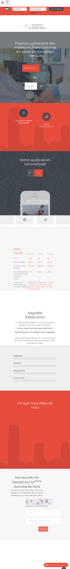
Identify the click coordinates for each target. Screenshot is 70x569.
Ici (30, 173)
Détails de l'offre (30, 68)
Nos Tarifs (29, 86)
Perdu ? (34, 13)
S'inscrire (57, 529)
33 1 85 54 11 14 (37, 26)
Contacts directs (38, 28)
